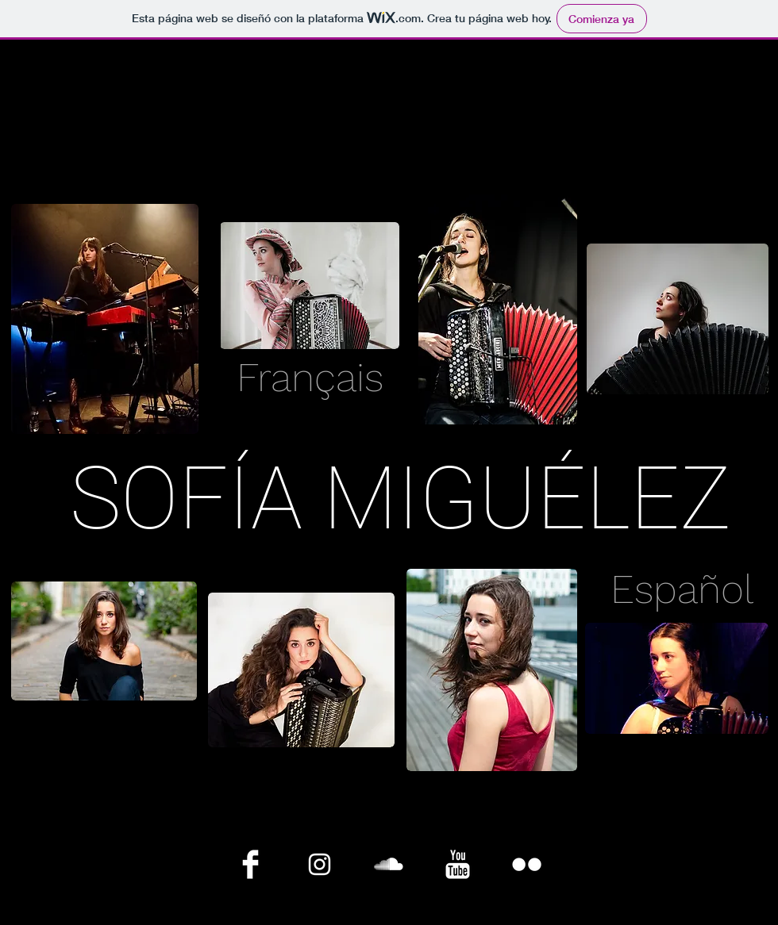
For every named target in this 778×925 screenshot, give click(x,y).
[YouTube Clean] (457, 864)
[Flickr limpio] (526, 864)
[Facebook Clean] (250, 864)
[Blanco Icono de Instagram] (319, 864)
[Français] (309, 377)
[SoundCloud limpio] (388, 864)
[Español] (682, 589)
